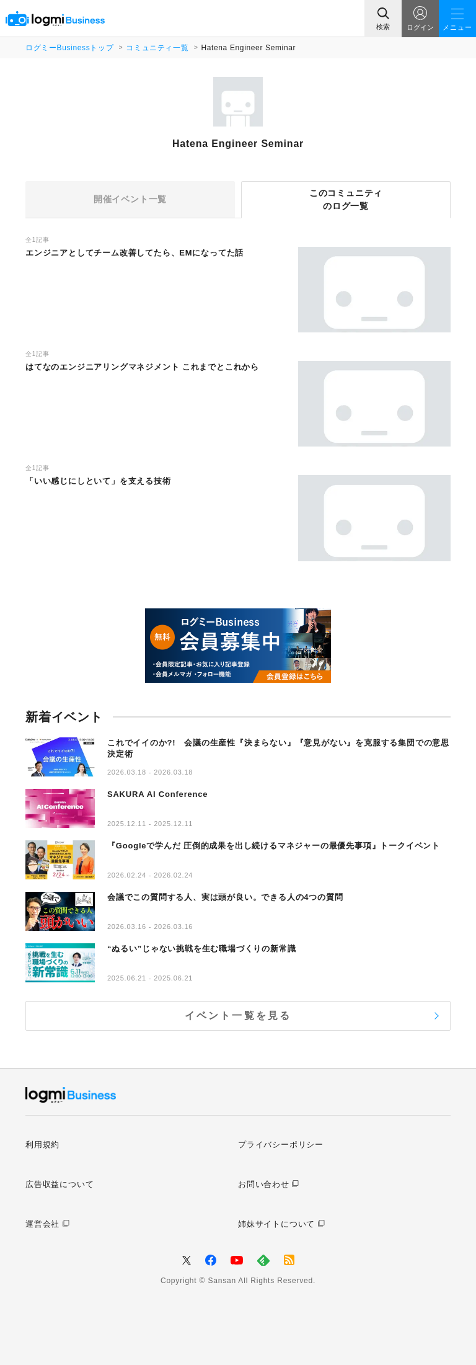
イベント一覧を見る (238, 1015)
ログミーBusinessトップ (69, 47)
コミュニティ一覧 (157, 47)
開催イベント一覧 (130, 199)
